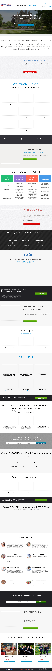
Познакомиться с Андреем (43, 390)
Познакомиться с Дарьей (9, 376)
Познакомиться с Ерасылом (43, 375)
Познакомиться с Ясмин (26, 376)
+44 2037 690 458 (31, 5)
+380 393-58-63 (47, 4)
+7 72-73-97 (47, 6)
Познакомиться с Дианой (9, 390)
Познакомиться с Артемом (26, 390)
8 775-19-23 (48, 3)
